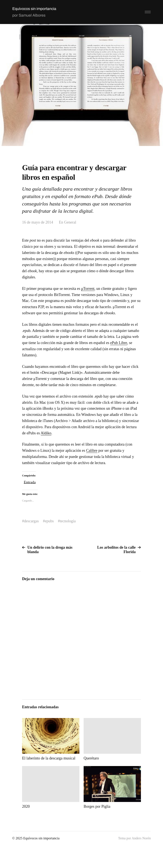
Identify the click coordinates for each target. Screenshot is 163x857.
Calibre (91, 450)
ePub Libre (118, 343)
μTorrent (87, 288)
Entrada (30, 481)
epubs (49, 521)
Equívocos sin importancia (34, 9)
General (70, 222)
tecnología (68, 521)
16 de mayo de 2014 (37, 222)
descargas (31, 521)
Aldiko (46, 433)
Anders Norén (141, 838)
